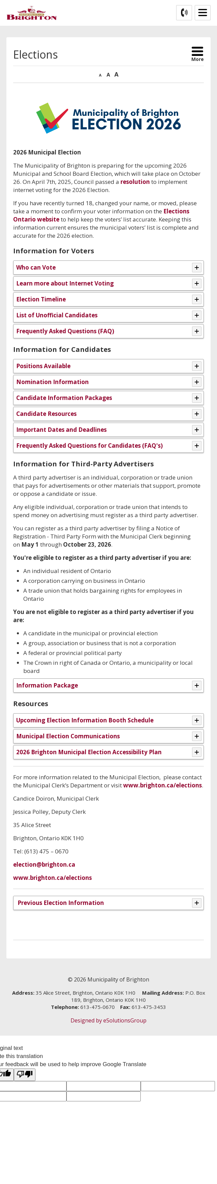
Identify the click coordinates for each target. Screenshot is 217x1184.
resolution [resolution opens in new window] (135, 182)
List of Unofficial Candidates (57, 315)
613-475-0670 (97, 1006)
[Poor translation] (24, 1075)
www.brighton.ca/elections (162, 785)
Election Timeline (41, 299)
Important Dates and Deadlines (61, 430)
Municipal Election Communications (68, 736)
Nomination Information (52, 382)
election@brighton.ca (44, 864)
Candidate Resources (46, 414)
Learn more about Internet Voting (65, 283)
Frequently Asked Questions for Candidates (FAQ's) (89, 445)
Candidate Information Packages (64, 398)
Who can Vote (36, 267)
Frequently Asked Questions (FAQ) (65, 331)
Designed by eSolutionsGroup (108, 1020)
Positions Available (43, 366)
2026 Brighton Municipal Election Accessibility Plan (89, 752)
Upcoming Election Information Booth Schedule (85, 720)
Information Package (47, 685)
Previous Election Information (60, 903)
